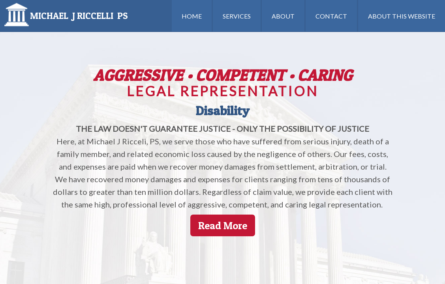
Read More (222, 225)
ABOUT (283, 16)
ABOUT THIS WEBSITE (401, 16)
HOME (192, 16)
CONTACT (331, 16)
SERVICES (237, 16)
